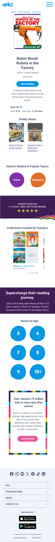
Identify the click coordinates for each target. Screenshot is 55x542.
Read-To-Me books (24, 12)
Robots (13, 12)
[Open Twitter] (27, 474)
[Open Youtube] (22, 474)
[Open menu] (50, 5)
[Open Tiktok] (38, 474)
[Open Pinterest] (33, 474)
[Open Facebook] (11, 474)
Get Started (28, 438)
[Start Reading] (27, 84)
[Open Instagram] (17, 474)
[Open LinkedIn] (43, 474)
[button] (26, 253)
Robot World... (37, 12)
